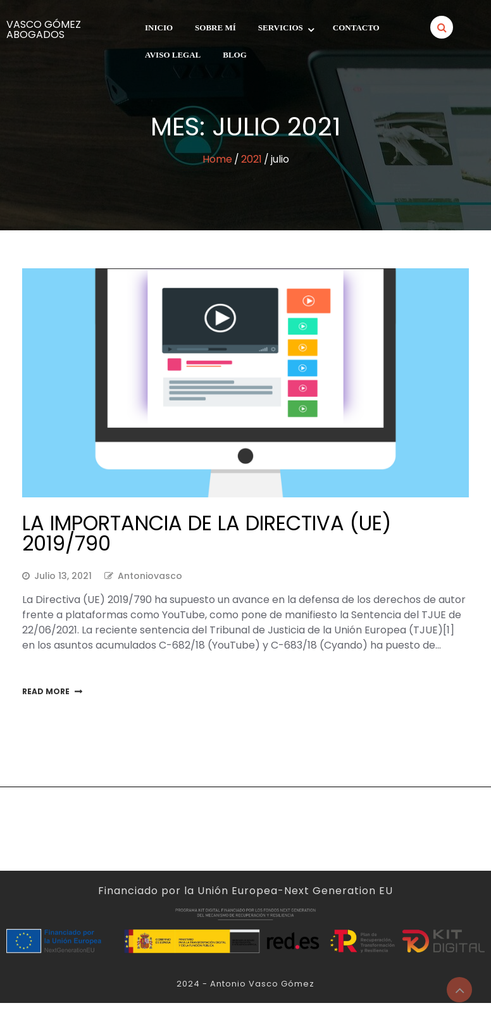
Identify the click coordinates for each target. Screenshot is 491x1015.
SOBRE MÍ (215, 27)
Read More (46, 691)
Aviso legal (173, 54)
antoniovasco (150, 576)
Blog (235, 54)
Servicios (280, 27)
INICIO (159, 27)
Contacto (356, 27)
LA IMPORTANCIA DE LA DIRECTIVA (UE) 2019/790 (206, 533)
